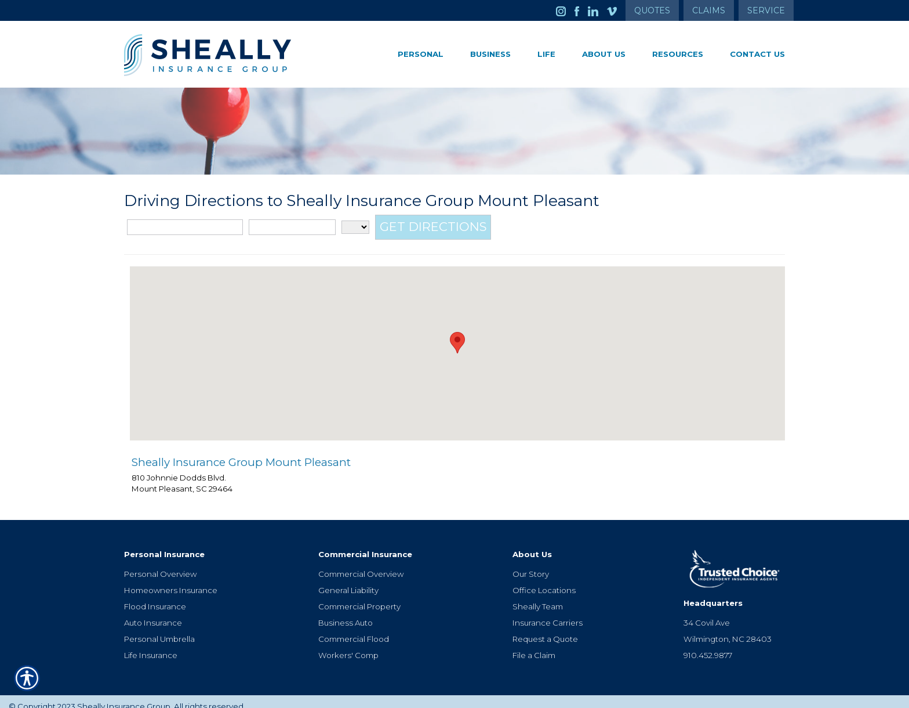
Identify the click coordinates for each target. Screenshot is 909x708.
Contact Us (757, 54)
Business (490, 54)
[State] (355, 226)
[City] (292, 226)
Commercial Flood (353, 629)
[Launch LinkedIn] (597, 10)
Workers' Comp (348, 645)
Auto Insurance (153, 612)
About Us (604, 54)
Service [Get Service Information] (766, 10)
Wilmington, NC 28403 (727, 629)
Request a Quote (545, 629)
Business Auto (345, 612)
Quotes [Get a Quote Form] (652, 10)
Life (546, 54)
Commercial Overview (360, 564)
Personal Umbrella (159, 629)
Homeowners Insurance (170, 580)
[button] (457, 341)
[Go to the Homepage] (228, 55)
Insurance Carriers (547, 612)
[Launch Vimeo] (616, 10)
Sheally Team (537, 596)
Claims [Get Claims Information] (708, 10)
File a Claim (533, 645)
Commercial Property (359, 596)
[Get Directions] (433, 227)
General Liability (348, 580)
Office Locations (544, 580)
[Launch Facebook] (581, 10)
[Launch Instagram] (565, 10)
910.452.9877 (707, 645)
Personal (420, 54)
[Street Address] (185, 226)
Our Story (530, 564)
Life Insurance (150, 645)
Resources (677, 54)
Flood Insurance (155, 596)
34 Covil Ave (706, 612)
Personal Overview (160, 564)
